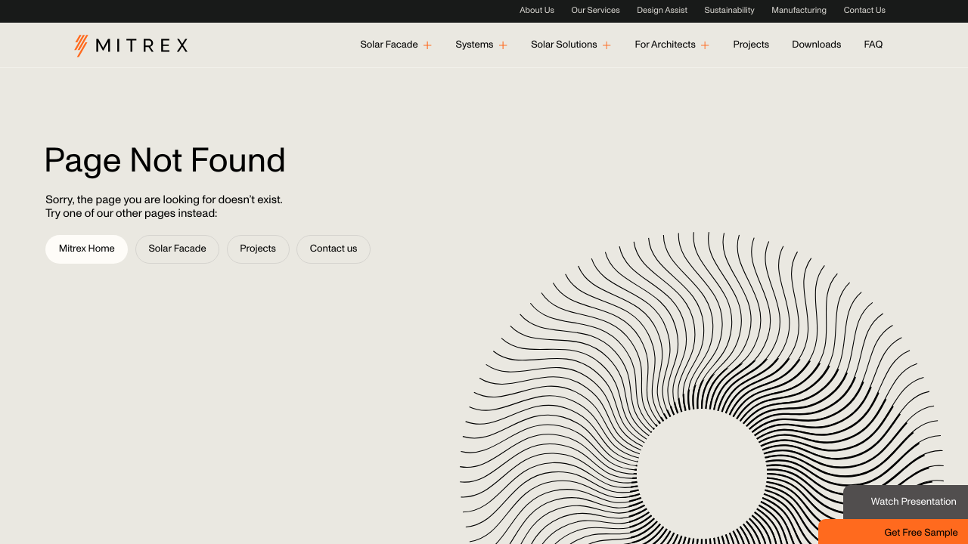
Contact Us (865, 11)
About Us (537, 11)
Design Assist (662, 11)
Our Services (596, 11)
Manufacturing (799, 11)
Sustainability (729, 11)
